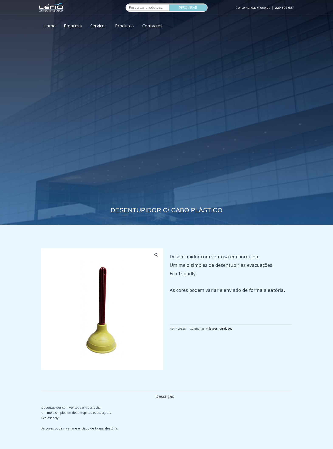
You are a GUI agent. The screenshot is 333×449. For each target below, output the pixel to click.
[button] (156, 255)
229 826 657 (284, 7)
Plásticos (212, 328)
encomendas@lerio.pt (253, 7)
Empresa (73, 26)
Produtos (124, 26)
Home (49, 26)
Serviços (98, 26)
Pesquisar (188, 7)
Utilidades (225, 328)
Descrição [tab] (164, 396)
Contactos (152, 26)
